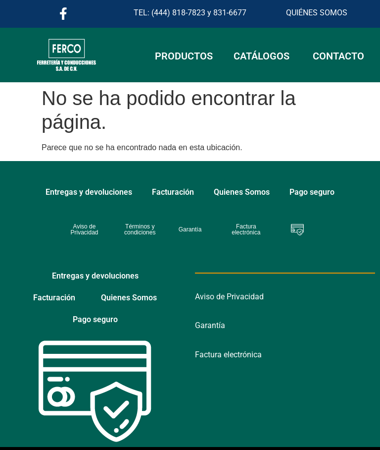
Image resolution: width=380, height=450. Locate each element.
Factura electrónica (228, 354)
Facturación (173, 192)
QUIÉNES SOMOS (316, 12)
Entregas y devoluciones (89, 192)
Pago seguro (311, 192)
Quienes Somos (242, 192)
